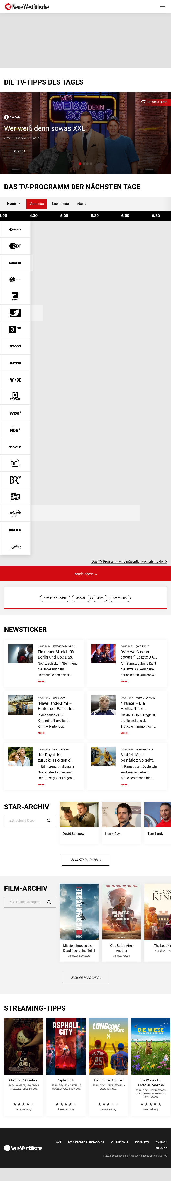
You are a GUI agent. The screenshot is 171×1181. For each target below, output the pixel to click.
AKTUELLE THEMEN (55, 598)
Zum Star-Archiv (86, 860)
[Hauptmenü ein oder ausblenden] (162, 6)
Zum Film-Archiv (86, 978)
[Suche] (30, 820)
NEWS (99, 598)
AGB (58, 1141)
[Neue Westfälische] (27, 6)
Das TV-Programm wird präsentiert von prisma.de (129, 561)
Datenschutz (119, 1141)
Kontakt (161, 1141)
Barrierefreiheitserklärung (86, 1141)
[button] (80, 163)
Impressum (142, 1141)
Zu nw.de (161, 1148)
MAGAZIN (81, 598)
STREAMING (120, 598)
